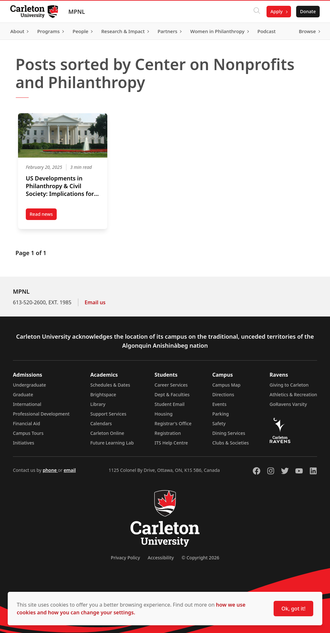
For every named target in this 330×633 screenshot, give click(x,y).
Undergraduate (29, 385)
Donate (308, 11)
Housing (164, 414)
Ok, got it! (293, 608)
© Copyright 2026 (200, 558)
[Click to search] (257, 11)
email (69, 470)
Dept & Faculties (172, 394)
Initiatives (23, 443)
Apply (276, 11)
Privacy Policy (125, 558)
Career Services (171, 385)
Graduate (23, 394)
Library (97, 404)
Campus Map (226, 385)
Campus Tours (28, 433)
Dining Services (228, 433)
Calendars (101, 423)
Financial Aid (26, 423)
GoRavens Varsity (288, 404)
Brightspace (103, 394)
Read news (43, 215)
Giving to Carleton (289, 385)
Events (219, 404)
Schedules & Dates (110, 385)
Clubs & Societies (230, 443)
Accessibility (161, 558)
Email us (95, 302)
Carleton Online (107, 433)
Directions (223, 394)
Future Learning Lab (112, 443)
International (27, 404)
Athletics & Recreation (293, 394)
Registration (168, 433)
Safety (219, 423)
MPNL (76, 11)
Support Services (108, 414)
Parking (220, 414)
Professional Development (41, 414)
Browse (307, 31)
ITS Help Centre (171, 443)
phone (50, 470)
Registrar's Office (173, 423)
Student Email (170, 404)
